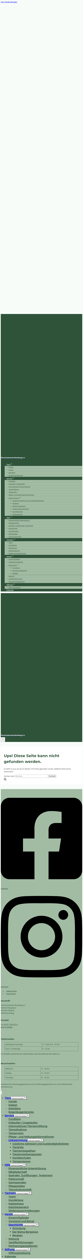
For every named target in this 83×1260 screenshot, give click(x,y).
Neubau (15, 573)
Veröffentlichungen (21, 1242)
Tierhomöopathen (24, 1151)
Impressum (11, 994)
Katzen (13, 1105)
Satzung (14, 1239)
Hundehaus (16, 1200)
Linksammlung (18, 1140)
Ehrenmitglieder (19, 1218)
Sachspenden (17, 1182)
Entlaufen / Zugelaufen (23, 1122)
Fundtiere (15, 1119)
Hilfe (7, 1165)
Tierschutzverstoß (15, 537)
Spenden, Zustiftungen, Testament (21, 526)
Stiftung (10, 1249)
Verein (9, 1214)
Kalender (10, 590)
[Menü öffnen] (3, 739)
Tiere (8, 1098)
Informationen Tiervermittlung (19, 487)
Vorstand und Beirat (16, 562)
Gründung (18, 1228)
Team (12, 1196)
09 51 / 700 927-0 (11, 1024)
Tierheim (10, 1193)
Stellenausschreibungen (17, 553)
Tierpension (16, 1133)
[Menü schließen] (1, 1093)
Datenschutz (11, 991)
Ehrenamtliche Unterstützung (19, 520)
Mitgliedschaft (18, 1172)
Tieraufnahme (18, 1129)
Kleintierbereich (19, 1207)
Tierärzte (18, 1147)
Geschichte (16, 1225)
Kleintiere (15, 1108)
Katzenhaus (16, 1203)
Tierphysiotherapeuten (27, 1154)
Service (9, 1115)
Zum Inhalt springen (9, 2)
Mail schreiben (7, 1027)
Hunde (13, 1101)
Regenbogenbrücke (16, 475)
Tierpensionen (17, 514)
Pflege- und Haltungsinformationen (21, 495)
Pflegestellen (17, 1186)
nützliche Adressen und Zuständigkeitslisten (28, 501)
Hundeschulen (21, 1158)
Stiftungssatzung (15, 587)
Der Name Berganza (19, 571)
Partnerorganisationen (17, 582)
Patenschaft (16, 1179)
